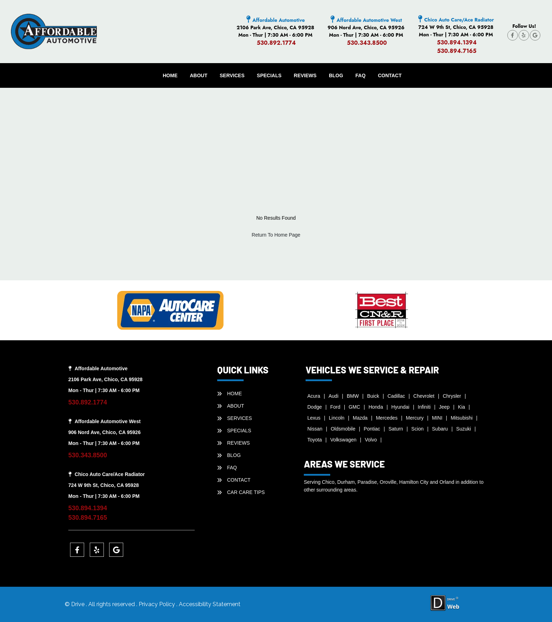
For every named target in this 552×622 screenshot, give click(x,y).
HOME (170, 75)
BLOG (336, 75)
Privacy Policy (157, 604)
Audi (333, 396)
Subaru (440, 429)
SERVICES (232, 75)
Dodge (314, 407)
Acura (313, 396)
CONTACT (389, 75)
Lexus (313, 418)
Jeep (444, 407)
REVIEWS (305, 75)
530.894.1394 (457, 42)
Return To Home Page (276, 235)
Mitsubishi (461, 418)
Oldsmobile (343, 429)
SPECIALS (269, 75)
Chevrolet (423, 396)
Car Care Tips (246, 492)
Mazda (360, 418)
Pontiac (372, 429)
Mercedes (386, 418)
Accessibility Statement (209, 604)
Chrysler (452, 396)
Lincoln (336, 418)
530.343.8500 (367, 43)
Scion (417, 429)
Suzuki (463, 429)
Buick (373, 396)
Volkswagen (343, 440)
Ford (335, 407)
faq (361, 75)
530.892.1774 (276, 43)
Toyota (314, 440)
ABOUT (198, 75)
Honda (376, 407)
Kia (461, 407)
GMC (354, 407)
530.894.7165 (456, 51)
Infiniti (424, 407)
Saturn (395, 429)
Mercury (415, 418)
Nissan (314, 429)
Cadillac (396, 396)
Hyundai (400, 407)
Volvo (371, 440)
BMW (353, 396)
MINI (437, 418)
